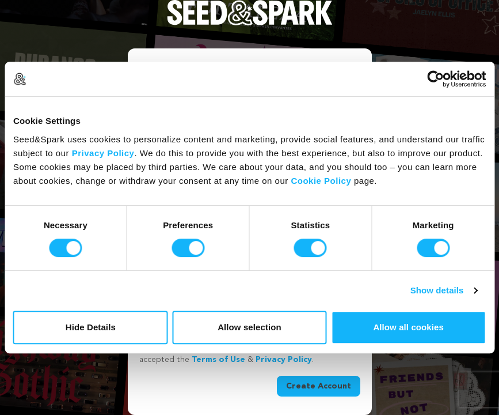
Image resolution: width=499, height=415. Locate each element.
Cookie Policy (321, 181)
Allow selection (249, 327)
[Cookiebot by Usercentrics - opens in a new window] (435, 79)
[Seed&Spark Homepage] (250, 24)
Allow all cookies (408, 327)
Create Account (318, 386)
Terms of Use (218, 360)
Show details (437, 290)
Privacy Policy (103, 153)
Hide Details (91, 327)
